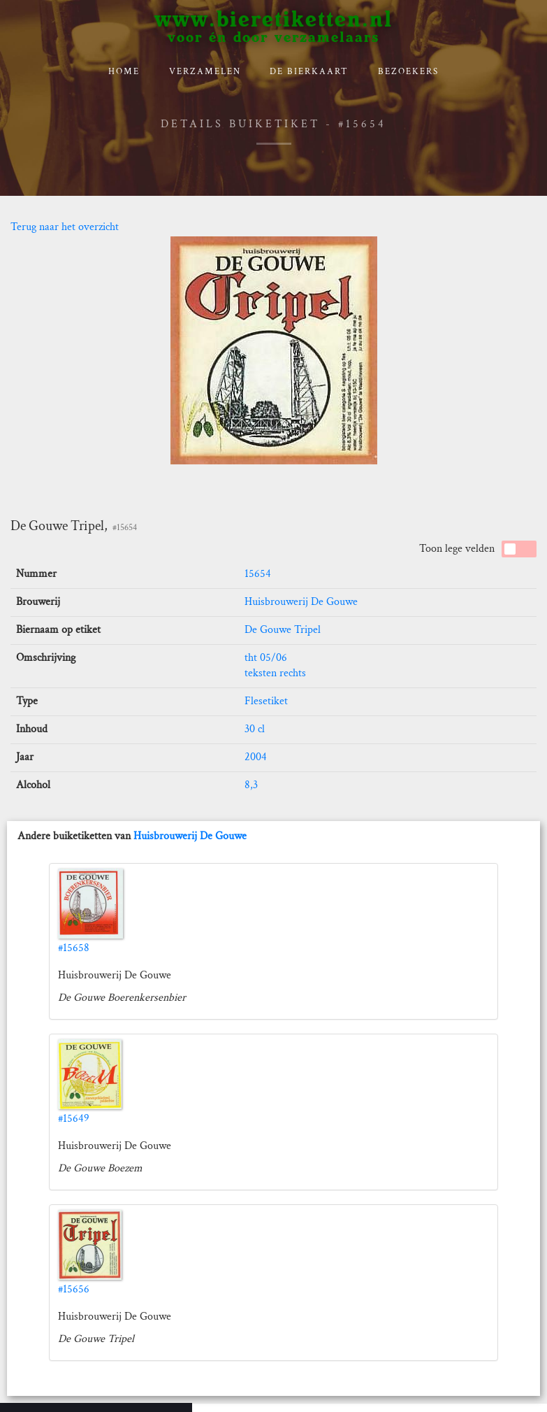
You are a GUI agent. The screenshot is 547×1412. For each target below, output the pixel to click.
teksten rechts (275, 673)
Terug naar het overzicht (64, 227)
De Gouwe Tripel (283, 629)
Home (124, 72)
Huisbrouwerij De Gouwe (301, 601)
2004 (256, 757)
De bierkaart (309, 72)
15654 (258, 573)
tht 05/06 (266, 657)
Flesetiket (266, 701)
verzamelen (205, 72)
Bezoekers (408, 72)
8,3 (251, 785)
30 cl (255, 729)
